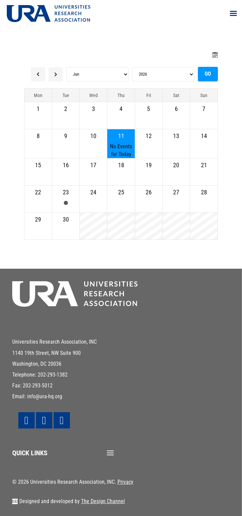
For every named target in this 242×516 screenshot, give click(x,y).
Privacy (125, 482)
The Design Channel (103, 501)
